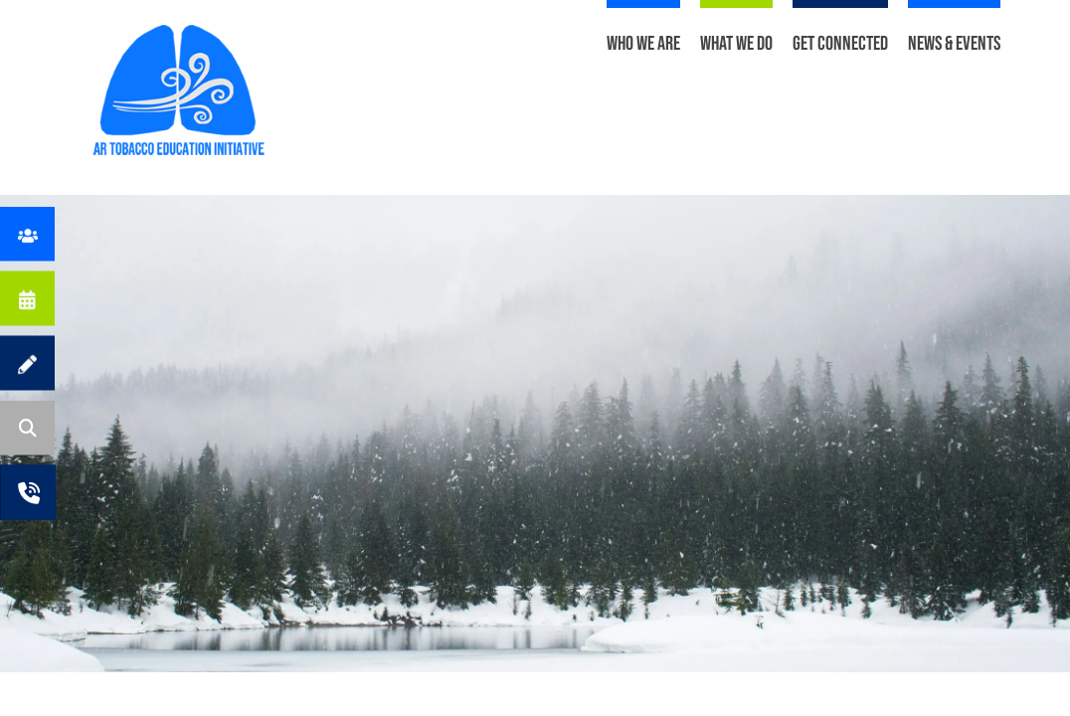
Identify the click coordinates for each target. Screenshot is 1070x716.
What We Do (736, 44)
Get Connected (840, 44)
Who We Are (643, 44)
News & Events (954, 44)
